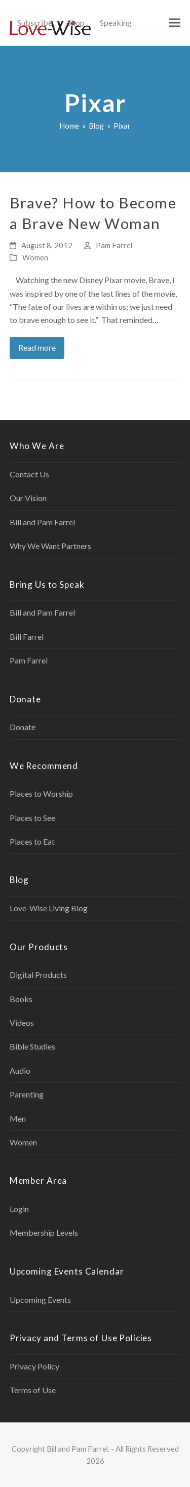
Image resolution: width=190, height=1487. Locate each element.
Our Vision (28, 498)
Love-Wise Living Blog (49, 908)
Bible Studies (32, 1046)
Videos (22, 1022)
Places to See (32, 817)
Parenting (27, 1094)
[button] (174, 23)
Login (19, 1209)
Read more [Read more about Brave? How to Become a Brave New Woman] (37, 347)
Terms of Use (33, 1390)
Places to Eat (32, 841)
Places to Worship (41, 793)
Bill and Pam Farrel (42, 522)
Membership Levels (44, 1232)
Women (35, 257)
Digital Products (38, 974)
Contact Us (29, 474)
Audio (20, 1070)
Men (18, 1118)
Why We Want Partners (50, 545)
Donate (22, 727)
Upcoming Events (40, 1299)
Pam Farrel (114, 245)
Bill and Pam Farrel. (78, 1448)
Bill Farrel (27, 636)
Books (21, 999)
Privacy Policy (34, 1366)
